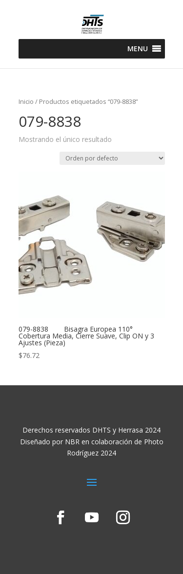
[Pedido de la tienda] (112, 158)
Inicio (26, 101)
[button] (137, 49)
